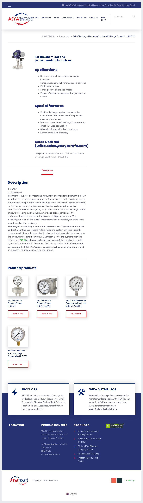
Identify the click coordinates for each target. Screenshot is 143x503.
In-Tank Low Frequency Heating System (88, 433)
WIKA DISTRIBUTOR (102, 389)
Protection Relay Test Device (88, 459)
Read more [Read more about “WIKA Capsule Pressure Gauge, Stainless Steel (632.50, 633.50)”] (76, 314)
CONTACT (93, 18)
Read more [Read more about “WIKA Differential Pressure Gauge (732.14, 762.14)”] (47, 314)
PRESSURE (63, 157)
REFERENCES (68, 18)
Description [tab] (47, 170)
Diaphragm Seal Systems (46, 157)
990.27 (23, 240)
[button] (22, 54)
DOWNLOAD (82, 18)
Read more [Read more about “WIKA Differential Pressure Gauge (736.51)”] (18, 314)
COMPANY (34, 18)
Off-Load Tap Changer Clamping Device (87, 448)
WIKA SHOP (103, 19)
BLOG (56, 18)
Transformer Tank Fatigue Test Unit (89, 440)
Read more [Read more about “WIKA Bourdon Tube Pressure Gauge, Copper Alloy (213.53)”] (18, 364)
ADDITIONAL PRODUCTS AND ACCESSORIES (65, 153)
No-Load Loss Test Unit (88, 454)
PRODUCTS (46, 18)
